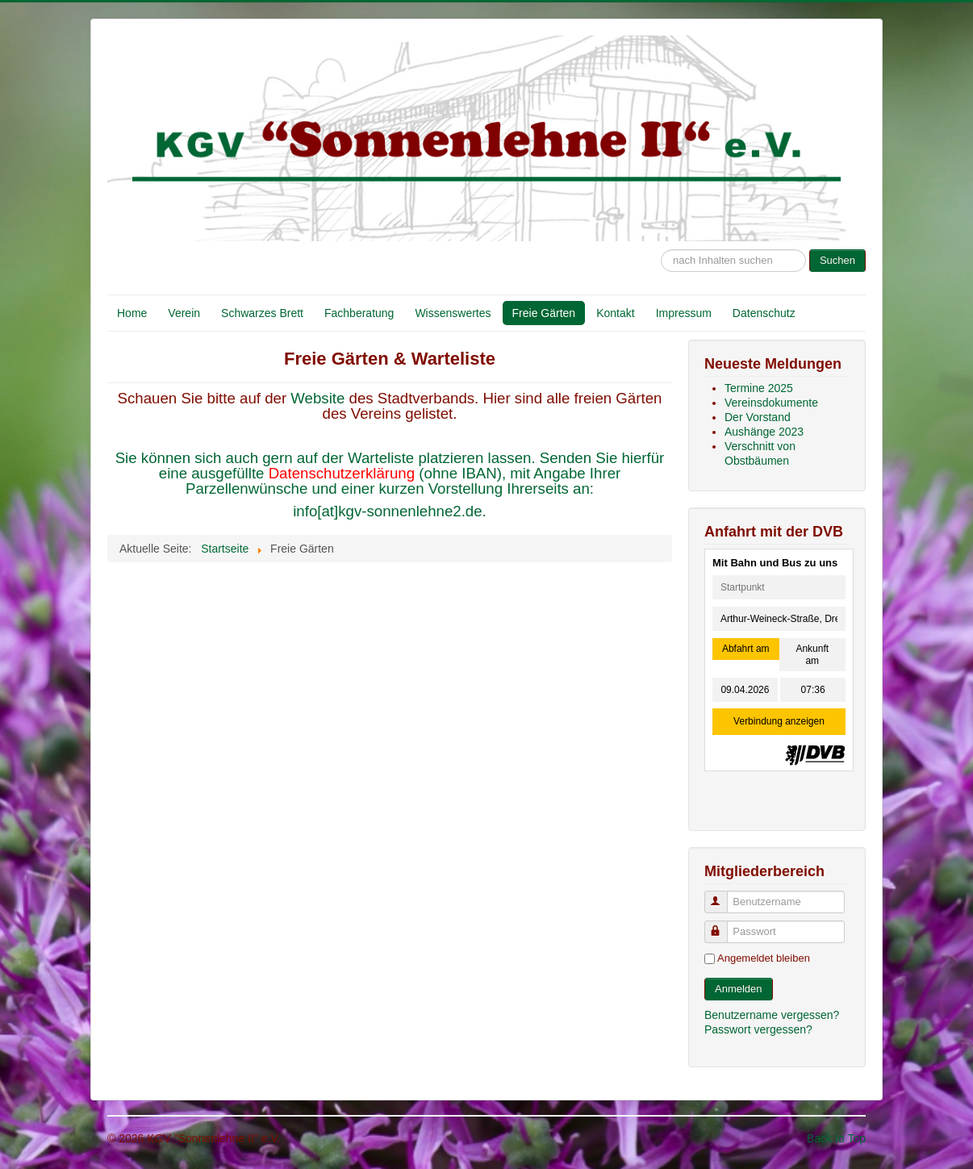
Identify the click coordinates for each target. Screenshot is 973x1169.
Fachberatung (359, 313)
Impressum (684, 313)
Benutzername (723, 895)
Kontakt (615, 313)
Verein (184, 313)
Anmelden (738, 989)
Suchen (837, 260)
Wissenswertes (453, 313)
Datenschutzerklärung (342, 473)
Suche (661, 241)
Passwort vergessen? (758, 1029)
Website (319, 398)
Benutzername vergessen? (771, 1014)
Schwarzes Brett (262, 313)
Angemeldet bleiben (763, 958)
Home (132, 313)
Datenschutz (764, 313)
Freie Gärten (544, 313)
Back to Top (836, 1138)
